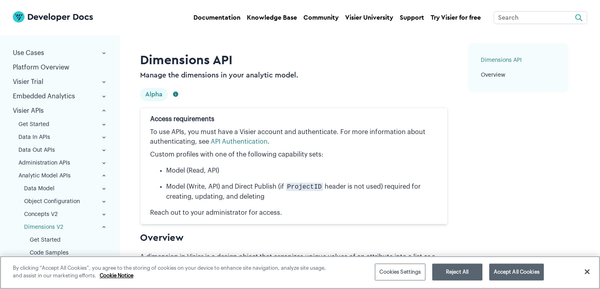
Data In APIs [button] (62, 137)
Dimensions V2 (65, 227)
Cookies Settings (400, 272)
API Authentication (239, 141)
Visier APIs (60, 111)
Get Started (62, 124)
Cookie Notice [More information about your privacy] (116, 275)
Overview (493, 75)
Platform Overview (41, 67)
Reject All (457, 272)
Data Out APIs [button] (62, 150)
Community (321, 17)
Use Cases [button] (60, 53)
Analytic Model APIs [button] (62, 176)
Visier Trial (60, 82)
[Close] (587, 272)
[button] (104, 82)
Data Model (65, 188)
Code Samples (49, 253)
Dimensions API (501, 60)
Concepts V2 (65, 214)
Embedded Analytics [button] (60, 96)
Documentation (216, 17)
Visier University (369, 17)
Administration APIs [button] (62, 163)
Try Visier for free (456, 17)
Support (412, 17)
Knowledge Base (272, 17)
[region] (300, 272)
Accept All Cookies (516, 272)
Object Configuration (65, 201)
